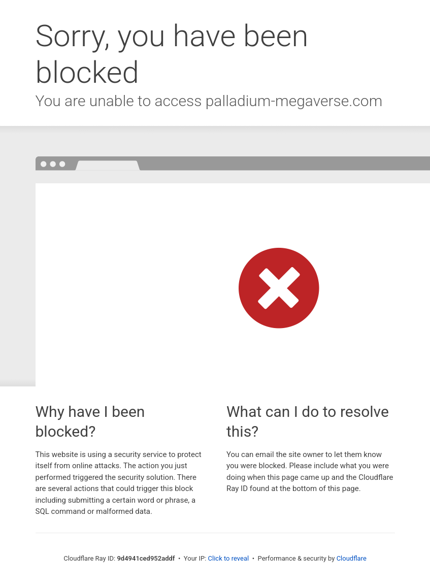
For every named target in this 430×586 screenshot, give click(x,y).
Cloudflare (352, 558)
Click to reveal (228, 558)
